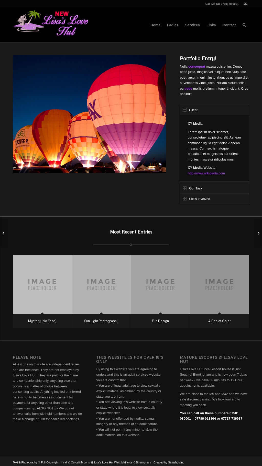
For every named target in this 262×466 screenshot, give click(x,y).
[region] (214, 148)
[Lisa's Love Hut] (51, 25)
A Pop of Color (219, 321)
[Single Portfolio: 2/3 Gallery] (4, 233)
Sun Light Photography (101, 321)
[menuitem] (155, 25)
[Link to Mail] (245, 4)
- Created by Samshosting (168, 462)
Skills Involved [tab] (196, 198)
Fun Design (160, 321)
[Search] (244, 25)
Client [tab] (190, 110)
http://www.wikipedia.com (206, 173)
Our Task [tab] (192, 188)
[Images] (258, 233)
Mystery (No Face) (42, 321)
